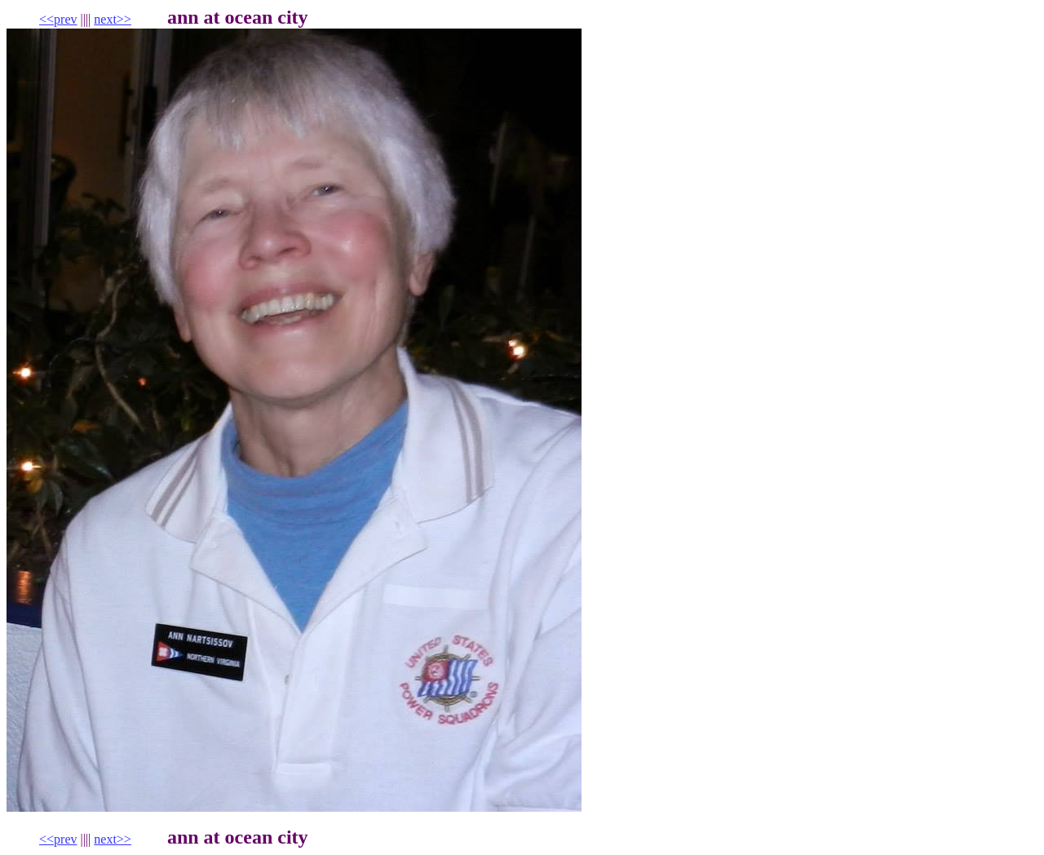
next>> (112, 19)
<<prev (58, 19)
